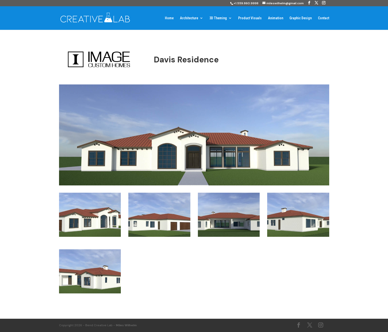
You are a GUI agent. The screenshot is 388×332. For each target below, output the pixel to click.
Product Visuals (250, 18)
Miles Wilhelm (126, 325)
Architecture (189, 18)
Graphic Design (300, 18)
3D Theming (218, 18)
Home (169, 18)
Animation (275, 18)
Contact (323, 18)
